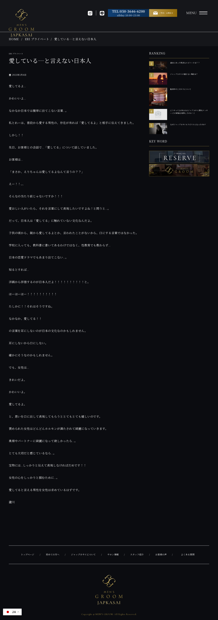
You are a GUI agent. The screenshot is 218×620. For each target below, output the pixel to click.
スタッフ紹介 (137, 554)
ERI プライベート (37, 39)
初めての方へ (52, 554)
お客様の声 (161, 554)
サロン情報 (113, 554)
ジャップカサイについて (83, 554)
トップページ (27, 554)
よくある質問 (188, 554)
